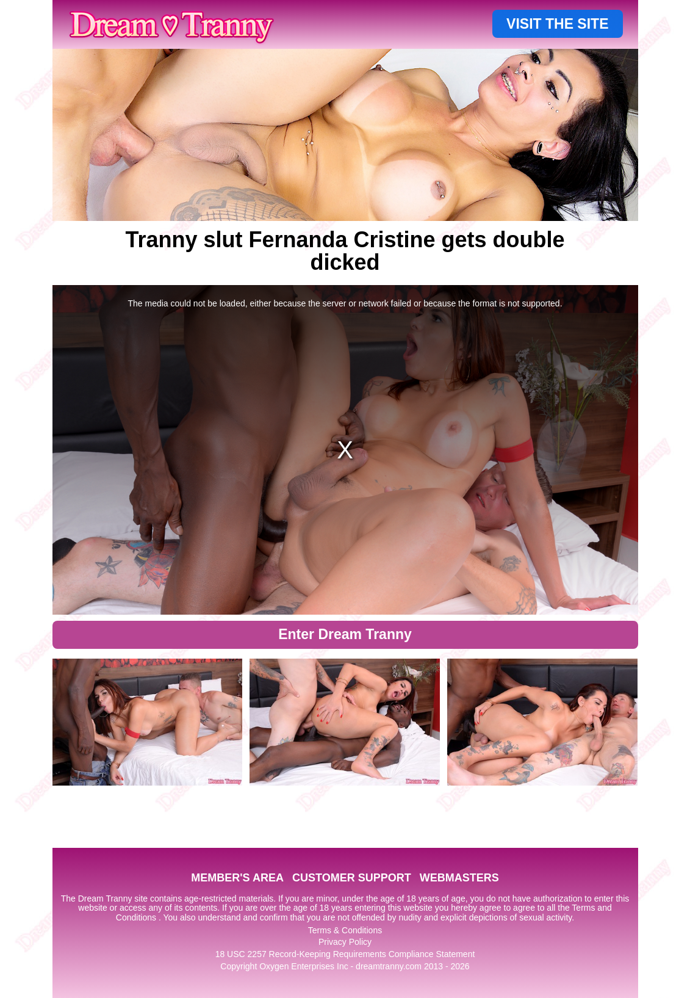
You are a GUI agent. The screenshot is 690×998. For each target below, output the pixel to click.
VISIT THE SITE (557, 24)
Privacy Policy (345, 942)
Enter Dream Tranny (345, 634)
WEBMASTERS (459, 877)
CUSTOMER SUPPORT (351, 877)
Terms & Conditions (345, 930)
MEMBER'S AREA (237, 877)
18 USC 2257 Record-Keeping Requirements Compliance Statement (345, 954)
